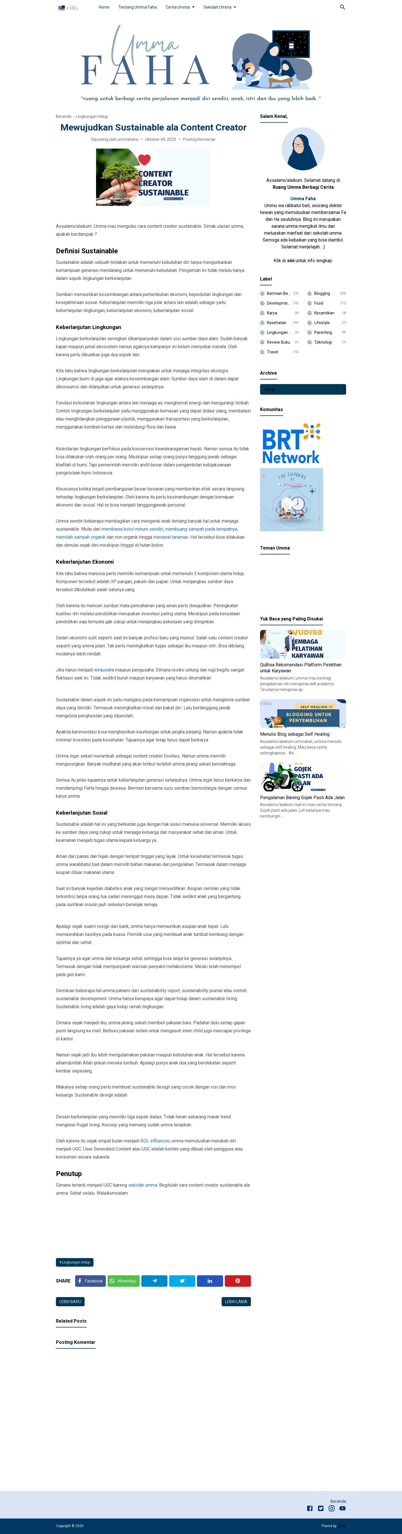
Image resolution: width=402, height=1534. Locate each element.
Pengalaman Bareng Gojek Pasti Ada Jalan (302, 797)
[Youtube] (342, 1509)
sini (290, 260)
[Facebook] (90, 1281)
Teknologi (323, 342)
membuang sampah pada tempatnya (201, 529)
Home (104, 7)
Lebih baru (70, 1301)
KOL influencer (154, 1141)
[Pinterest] (238, 1281)
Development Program (279, 303)
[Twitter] (124, 1281)
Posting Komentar (199, 139)
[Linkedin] (210, 1281)
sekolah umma (142, 1185)
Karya (272, 313)
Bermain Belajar (279, 293)
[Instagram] (331, 1509)
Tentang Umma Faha (137, 7)
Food (318, 303)
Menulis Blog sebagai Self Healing (294, 734)
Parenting (323, 332)
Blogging (322, 293)
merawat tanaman (170, 537)
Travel (272, 352)
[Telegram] (154, 1281)
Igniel (341, 1526)
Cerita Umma (178, 7)
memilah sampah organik (81, 537)
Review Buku (278, 342)
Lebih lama (236, 1301)
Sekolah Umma (217, 7)
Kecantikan (324, 313)
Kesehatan (276, 322)
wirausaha (104, 670)
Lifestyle (322, 322)
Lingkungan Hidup (76, 1262)
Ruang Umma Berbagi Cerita (303, 187)
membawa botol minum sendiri (132, 529)
